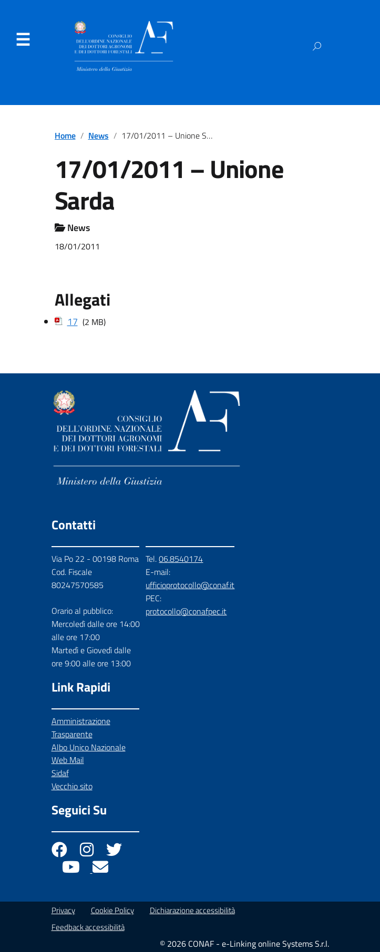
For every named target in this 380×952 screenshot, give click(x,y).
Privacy (63, 910)
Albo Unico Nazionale (89, 747)
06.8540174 (181, 558)
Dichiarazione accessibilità (192, 910)
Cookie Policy (112, 910)
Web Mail (68, 760)
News (98, 135)
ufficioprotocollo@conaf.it (190, 585)
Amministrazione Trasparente (81, 727)
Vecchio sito (72, 786)
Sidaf (60, 773)
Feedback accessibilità (88, 927)
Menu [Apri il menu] (22, 40)
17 (72, 322)
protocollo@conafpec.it (186, 611)
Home (65, 135)
